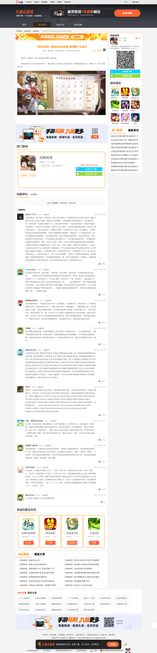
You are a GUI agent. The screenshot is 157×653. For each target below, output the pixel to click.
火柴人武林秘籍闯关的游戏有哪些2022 (41, 604)
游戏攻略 (78, 25)
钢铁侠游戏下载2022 (57, 604)
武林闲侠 (27, 31)
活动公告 (60, 25)
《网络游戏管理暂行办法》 (64, 650)
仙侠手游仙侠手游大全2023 (106, 598)
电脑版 (24, 175)
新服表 (59, 2)
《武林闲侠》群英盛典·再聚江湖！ (76, 581)
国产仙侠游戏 (89, 610)
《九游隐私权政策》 (32, 650)
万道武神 (94, 533)
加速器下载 (86, 169)
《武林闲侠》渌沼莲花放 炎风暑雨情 (77, 569)
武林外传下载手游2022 (90, 604)
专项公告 (104, 635)
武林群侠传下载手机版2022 (106, 604)
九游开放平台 (80, 635)
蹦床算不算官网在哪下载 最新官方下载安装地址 (125, 170)
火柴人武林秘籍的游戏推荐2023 (41, 598)
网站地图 (53, 635)
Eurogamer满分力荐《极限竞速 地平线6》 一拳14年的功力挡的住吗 (125, 140)
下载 (95, 137)
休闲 (42, 162)
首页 (24, 25)
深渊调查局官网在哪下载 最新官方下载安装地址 (125, 166)
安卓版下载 (86, 174)
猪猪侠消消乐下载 (57, 610)
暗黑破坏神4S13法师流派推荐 (123, 163)
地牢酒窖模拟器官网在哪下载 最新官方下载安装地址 (125, 144)
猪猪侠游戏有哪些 (25, 604)
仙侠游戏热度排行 (57, 598)
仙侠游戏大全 (40, 610)
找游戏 (36, 2)
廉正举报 (112, 635)
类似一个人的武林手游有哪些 (90, 598)
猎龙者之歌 (72, 533)
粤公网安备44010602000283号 (111, 650)
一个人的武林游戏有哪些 (74, 598)
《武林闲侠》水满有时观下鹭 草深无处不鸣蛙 (36, 573)
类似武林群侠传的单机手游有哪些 (122, 598)
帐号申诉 (70, 635)
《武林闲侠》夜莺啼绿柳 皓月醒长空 (32, 577)
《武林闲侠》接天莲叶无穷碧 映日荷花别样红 (81, 564)
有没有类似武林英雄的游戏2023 (25, 610)
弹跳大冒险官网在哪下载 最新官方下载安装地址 (125, 148)
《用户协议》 (46, 650)
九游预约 (72, 543)
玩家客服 (62, 635)
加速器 (32, 175)
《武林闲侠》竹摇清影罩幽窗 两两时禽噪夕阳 (81, 573)
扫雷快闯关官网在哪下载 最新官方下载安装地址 (125, 159)
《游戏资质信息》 (82, 650)
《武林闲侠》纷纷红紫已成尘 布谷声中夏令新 (36, 581)
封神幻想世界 (28, 533)
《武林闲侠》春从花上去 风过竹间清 (77, 585)
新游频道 (44, 2)
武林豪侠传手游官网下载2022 (74, 604)
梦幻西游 (50, 533)
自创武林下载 (73, 610)
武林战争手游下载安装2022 (122, 604)
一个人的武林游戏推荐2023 (25, 598)
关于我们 (45, 635)
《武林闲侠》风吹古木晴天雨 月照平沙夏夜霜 (81, 560)
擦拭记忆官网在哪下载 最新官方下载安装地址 (125, 136)
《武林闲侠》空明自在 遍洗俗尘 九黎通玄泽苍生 (37, 585)
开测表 (52, 2)
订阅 (137, 38)
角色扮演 (25, 536)
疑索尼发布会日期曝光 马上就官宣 (124, 155)
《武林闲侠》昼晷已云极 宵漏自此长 (32, 564)
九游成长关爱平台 (93, 635)
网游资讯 (67, 2)
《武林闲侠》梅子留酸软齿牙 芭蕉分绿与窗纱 (81, 577)
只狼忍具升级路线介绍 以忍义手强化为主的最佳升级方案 (125, 151)
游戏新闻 (42, 25)
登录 (126, 2)
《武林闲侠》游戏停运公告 (29, 560)
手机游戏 (19, 31)
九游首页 (28, 2)
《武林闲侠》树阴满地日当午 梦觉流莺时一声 (36, 569)
